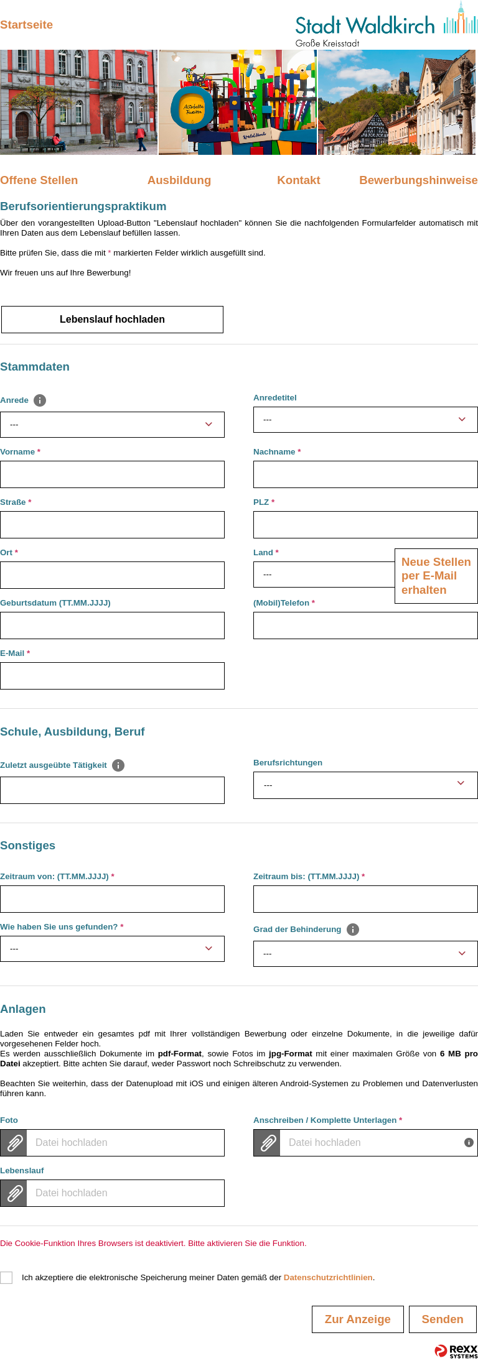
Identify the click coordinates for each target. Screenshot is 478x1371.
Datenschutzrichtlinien (328, 1277)
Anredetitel (275, 397)
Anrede (23, 400)
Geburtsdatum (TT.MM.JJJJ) (55, 602)
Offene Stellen (39, 180)
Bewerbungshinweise (418, 180)
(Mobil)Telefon (284, 602)
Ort (9, 552)
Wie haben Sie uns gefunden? (61, 926)
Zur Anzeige (358, 1319)
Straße (15, 502)
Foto (9, 1120)
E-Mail (15, 653)
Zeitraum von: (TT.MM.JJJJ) (57, 876)
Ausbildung (180, 180)
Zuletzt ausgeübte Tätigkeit (63, 764)
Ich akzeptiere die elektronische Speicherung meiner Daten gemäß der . (198, 1277)
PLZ (263, 502)
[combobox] (112, 424)
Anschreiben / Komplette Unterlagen (327, 1120)
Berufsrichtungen (287, 762)
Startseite (26, 24)
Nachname (277, 451)
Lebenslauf (22, 1170)
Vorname (20, 451)
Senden (443, 1319)
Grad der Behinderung (306, 929)
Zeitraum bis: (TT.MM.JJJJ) (309, 876)
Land (266, 552)
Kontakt (298, 180)
